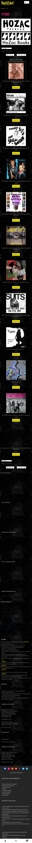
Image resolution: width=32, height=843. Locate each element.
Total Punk (4, 804)
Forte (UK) (4, 773)
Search (16, 841)
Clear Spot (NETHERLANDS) (20, 817)
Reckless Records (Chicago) (19, 791)
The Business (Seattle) (6, 775)
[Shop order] (6, 48)
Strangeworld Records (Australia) (9, 826)
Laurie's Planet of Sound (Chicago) (9, 796)
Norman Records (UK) (6, 777)
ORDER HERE (26, 626)
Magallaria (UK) (5, 818)
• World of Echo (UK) (6, 820)
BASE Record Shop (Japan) (17, 831)
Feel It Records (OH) (6, 807)
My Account (5, 841)
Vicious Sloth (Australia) (7, 828)
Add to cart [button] (16, 87)
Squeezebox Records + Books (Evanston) (10, 797)
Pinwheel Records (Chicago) (8, 800)
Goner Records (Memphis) (19, 804)
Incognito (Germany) (6, 772)
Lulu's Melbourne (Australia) (8, 825)
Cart (24, 840)
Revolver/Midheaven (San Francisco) (9, 769)
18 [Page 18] (20, 54)
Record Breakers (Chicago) (23, 796)
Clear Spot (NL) (5, 780)
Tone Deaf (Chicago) (6, 794)
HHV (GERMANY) (5, 823)
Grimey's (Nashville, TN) (17, 807)
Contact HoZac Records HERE (16, 757)
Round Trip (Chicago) (19, 800)
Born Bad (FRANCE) (15, 820)
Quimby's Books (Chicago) (7, 791)
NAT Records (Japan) (6, 831)
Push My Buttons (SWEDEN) (8, 817)
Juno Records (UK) (6, 778)
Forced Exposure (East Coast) (8, 770)
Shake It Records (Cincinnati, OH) (9, 808)
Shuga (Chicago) (24, 794)
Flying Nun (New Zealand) (7, 833)
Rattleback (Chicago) (16, 794)
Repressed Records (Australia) (8, 829)
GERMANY (4, 821)
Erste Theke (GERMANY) (15, 823)
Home (4, 8)
